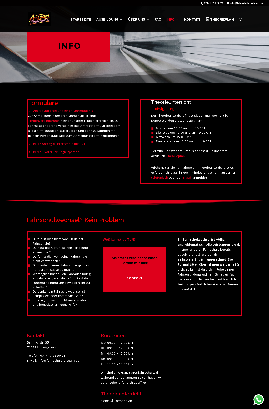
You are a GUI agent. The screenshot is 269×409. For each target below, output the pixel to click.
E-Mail (187, 177)
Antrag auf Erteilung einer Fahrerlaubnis (63, 111)
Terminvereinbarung (43, 121)
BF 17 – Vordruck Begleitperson (56, 152)
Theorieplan (222, 19)
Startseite (81, 19)
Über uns (136, 19)
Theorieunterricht (171, 102)
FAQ (158, 19)
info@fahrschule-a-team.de (58, 360)
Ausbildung (107, 19)
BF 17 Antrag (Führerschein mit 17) (59, 144)
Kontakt (192, 19)
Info (171, 19)
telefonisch (159, 177)
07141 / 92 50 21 (52, 355)
